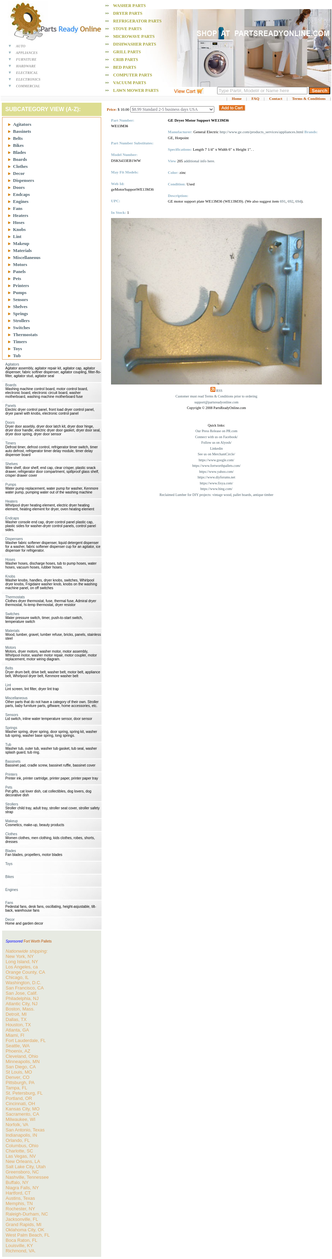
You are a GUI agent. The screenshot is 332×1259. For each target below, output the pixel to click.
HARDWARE (26, 66)
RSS (219, 391)
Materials (22, 250)
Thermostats (25, 334)
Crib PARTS (125, 59)
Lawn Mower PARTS (135, 90)
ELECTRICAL (27, 73)
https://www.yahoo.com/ (216, 472)
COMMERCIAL (28, 86)
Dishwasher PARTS (134, 44)
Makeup (21, 243)
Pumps (19, 292)
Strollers (21, 320)
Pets (17, 278)
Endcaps (21, 194)
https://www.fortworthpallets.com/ (216, 466)
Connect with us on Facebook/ (216, 437)
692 (291, 201)
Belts (17, 138)
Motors (20, 264)
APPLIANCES (27, 53)
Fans (17, 208)
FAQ (255, 98)
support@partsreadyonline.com (216, 402)
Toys (17, 348)
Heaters (20, 215)
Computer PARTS (132, 75)
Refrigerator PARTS (137, 21)
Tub (17, 355)
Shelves (20, 306)
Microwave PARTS (134, 36)
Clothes (20, 166)
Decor (19, 173)
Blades (19, 152)
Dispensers (23, 180)
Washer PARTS (129, 5)
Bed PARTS (124, 67)
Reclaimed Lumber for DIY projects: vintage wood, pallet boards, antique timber (216, 495)
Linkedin (216, 448)
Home (237, 98)
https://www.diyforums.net (216, 477)
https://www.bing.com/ (216, 489)
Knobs (19, 229)
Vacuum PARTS (129, 82)
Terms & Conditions (309, 98)
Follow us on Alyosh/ (216, 442)
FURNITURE (26, 59)
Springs (20, 313)
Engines (20, 201)
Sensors (20, 299)
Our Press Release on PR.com (216, 431)
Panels (19, 271)
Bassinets (22, 131)
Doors (19, 187)
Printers (21, 285)
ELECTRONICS (28, 79)
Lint (17, 236)
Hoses (19, 222)
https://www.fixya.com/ (216, 483)
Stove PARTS (127, 28)
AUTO (20, 46)
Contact (275, 98)
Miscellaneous (26, 257)
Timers (20, 341)
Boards (20, 159)
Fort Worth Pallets (38, 941)
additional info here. (199, 161)
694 (298, 201)
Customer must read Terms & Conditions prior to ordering (217, 396)
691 (283, 201)
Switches (21, 327)
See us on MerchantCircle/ (216, 454)
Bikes (18, 145)
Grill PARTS (127, 51)
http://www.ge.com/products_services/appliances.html (261, 132)
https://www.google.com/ (216, 460)
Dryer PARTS (127, 13)
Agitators (22, 124)
